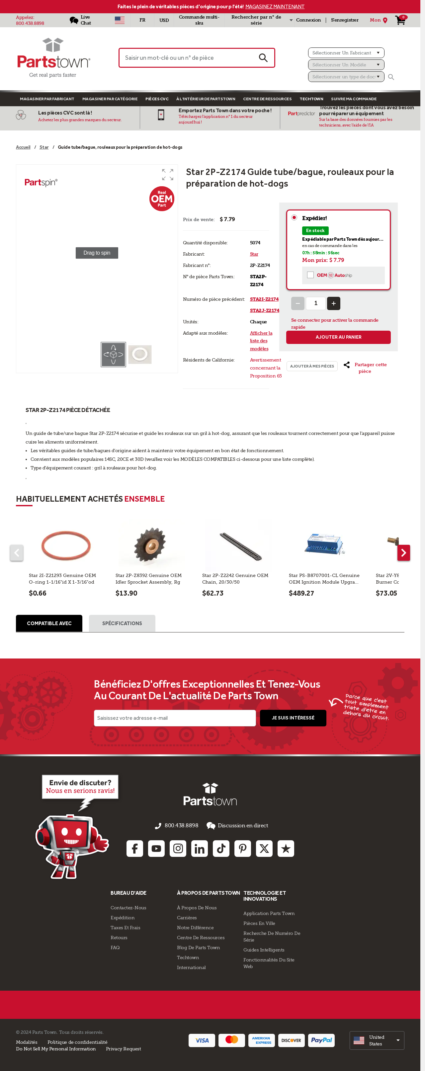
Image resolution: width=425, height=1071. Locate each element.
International (191, 966)
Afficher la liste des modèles (261, 341)
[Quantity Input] (316, 303)
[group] (97, 253)
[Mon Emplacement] (380, 20)
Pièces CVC (156, 98)
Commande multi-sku (199, 20)
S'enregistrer (345, 20)
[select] (377, 1039)
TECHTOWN (311, 98)
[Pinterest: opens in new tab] (242, 847)
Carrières (187, 916)
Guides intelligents (264, 949)
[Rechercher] (391, 77)
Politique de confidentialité (77, 1041)
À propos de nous (196, 906)
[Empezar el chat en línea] (65, 827)
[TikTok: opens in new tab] (221, 847)
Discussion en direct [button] (233, 827)
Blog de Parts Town (198, 946)
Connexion (308, 20)
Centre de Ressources (267, 98)
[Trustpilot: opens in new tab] (286, 847)
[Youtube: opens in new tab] (156, 847)
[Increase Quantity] (333, 303)
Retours (119, 936)
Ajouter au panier (339, 337)
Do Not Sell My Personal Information (56, 1047)
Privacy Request (123, 1047)
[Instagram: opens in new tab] (178, 847)
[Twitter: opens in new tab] (264, 847)
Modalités (27, 1041)
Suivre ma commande (354, 98)
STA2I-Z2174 (264, 299)
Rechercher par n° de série (256, 20)
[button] (168, 175)
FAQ (115, 946)
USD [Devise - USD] (164, 20)
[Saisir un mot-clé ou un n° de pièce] (185, 58)
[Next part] (403, 553)
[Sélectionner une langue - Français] (142, 20)
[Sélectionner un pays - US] (119, 20)
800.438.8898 (30, 23)
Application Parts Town (269, 912)
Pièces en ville (259, 922)
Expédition (122, 916)
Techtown (188, 956)
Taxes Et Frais (125, 926)
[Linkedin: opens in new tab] (199, 847)
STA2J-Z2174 (265, 310)
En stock (315, 230)
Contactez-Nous (128, 906)
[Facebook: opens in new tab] (135, 847)
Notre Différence (195, 926)
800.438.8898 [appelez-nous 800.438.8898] (183, 827)
